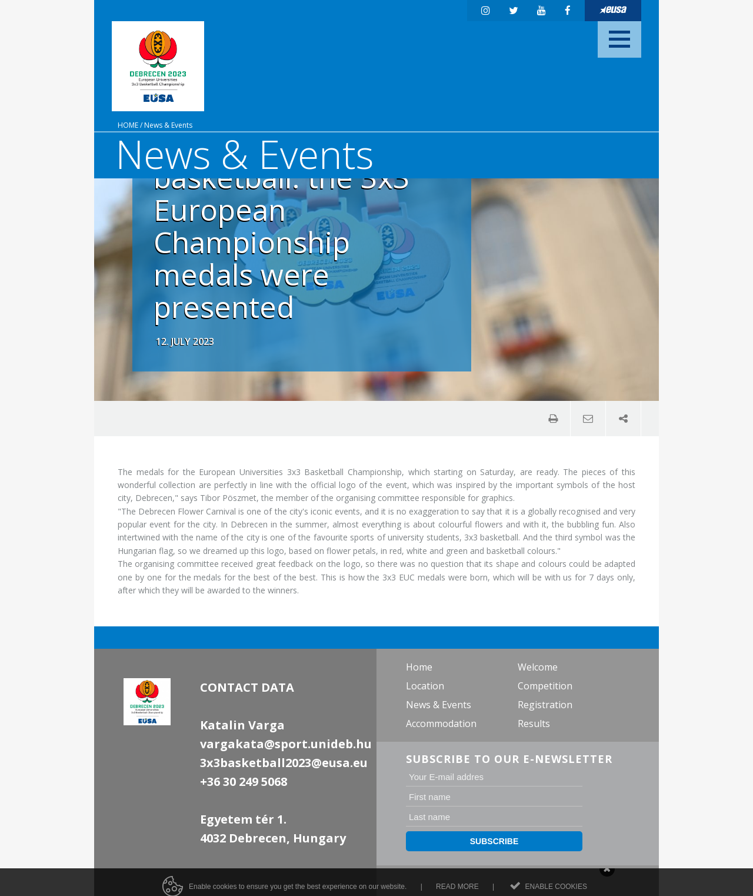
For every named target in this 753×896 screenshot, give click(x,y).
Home (128, 125)
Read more (457, 890)
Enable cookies (556, 890)
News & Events (168, 125)
